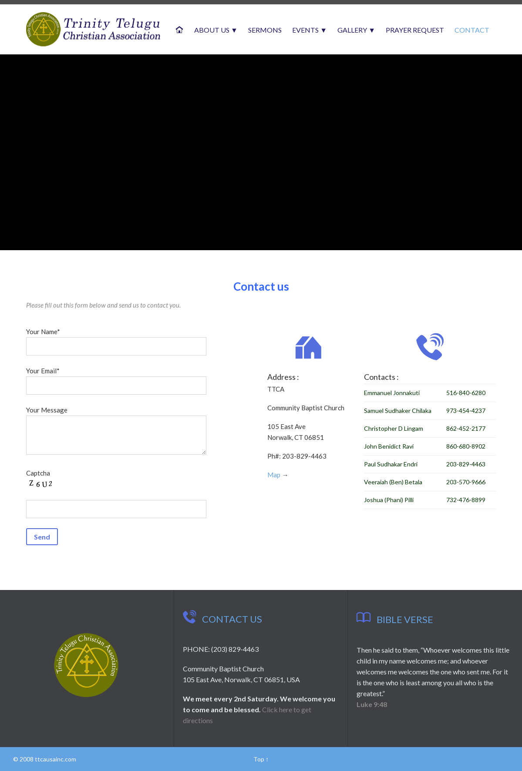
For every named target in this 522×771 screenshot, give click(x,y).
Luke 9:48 (372, 704)
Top (258, 759)
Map (272, 478)
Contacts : (378, 374)
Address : (282, 375)
